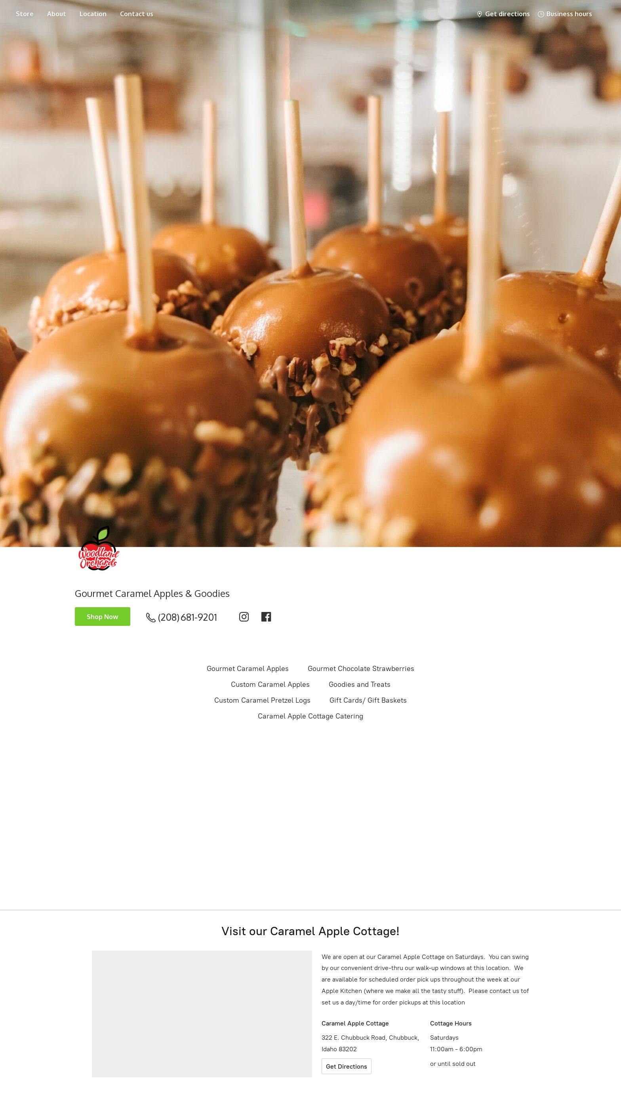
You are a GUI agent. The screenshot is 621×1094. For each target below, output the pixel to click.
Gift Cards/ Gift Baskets (368, 700)
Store (25, 14)
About (56, 14)
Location (93, 14)
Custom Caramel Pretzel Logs (262, 700)
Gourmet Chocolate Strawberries (361, 668)
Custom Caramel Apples (270, 684)
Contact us (136, 14)
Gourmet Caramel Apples (248, 668)
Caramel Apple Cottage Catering (310, 716)
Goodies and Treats (360, 684)
